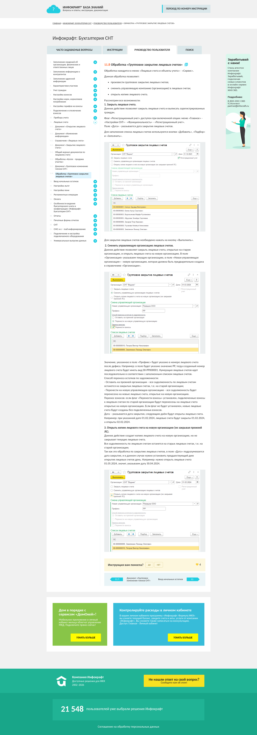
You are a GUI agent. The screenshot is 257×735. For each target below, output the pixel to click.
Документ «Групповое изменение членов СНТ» (138, 579)
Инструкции (115, 49)
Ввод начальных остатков (170, 579)
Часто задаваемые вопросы (74, 49)
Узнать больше (85, 637)
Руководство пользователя (108, 23)
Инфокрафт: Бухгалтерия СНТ (77, 23)
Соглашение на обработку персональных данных (128, 726)
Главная (57, 23)
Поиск (190, 49)
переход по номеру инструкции (186, 8)
